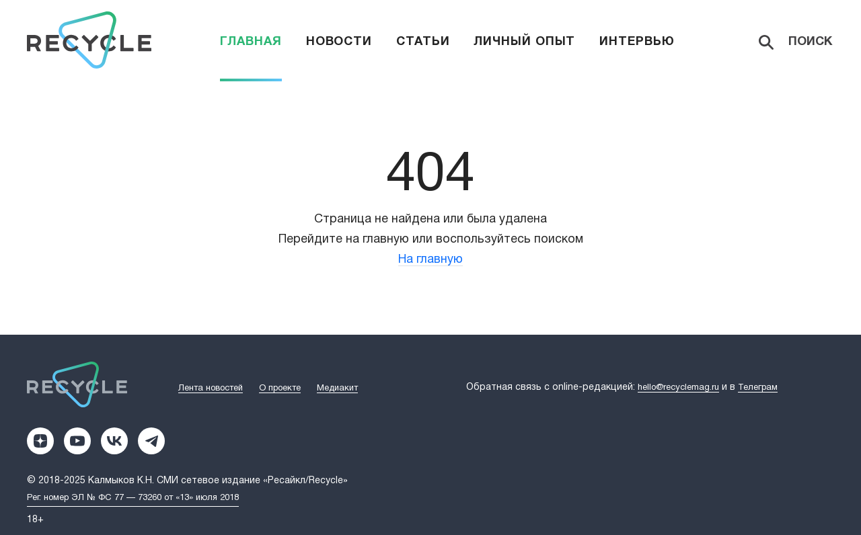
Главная (250, 42)
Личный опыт (524, 42)
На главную (430, 259)
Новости (339, 42)
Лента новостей (210, 388)
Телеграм (758, 388)
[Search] (796, 42)
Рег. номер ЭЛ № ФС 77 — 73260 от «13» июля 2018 (133, 498)
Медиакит (337, 388)
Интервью (636, 42)
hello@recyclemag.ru (678, 388)
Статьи (422, 42)
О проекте (280, 388)
